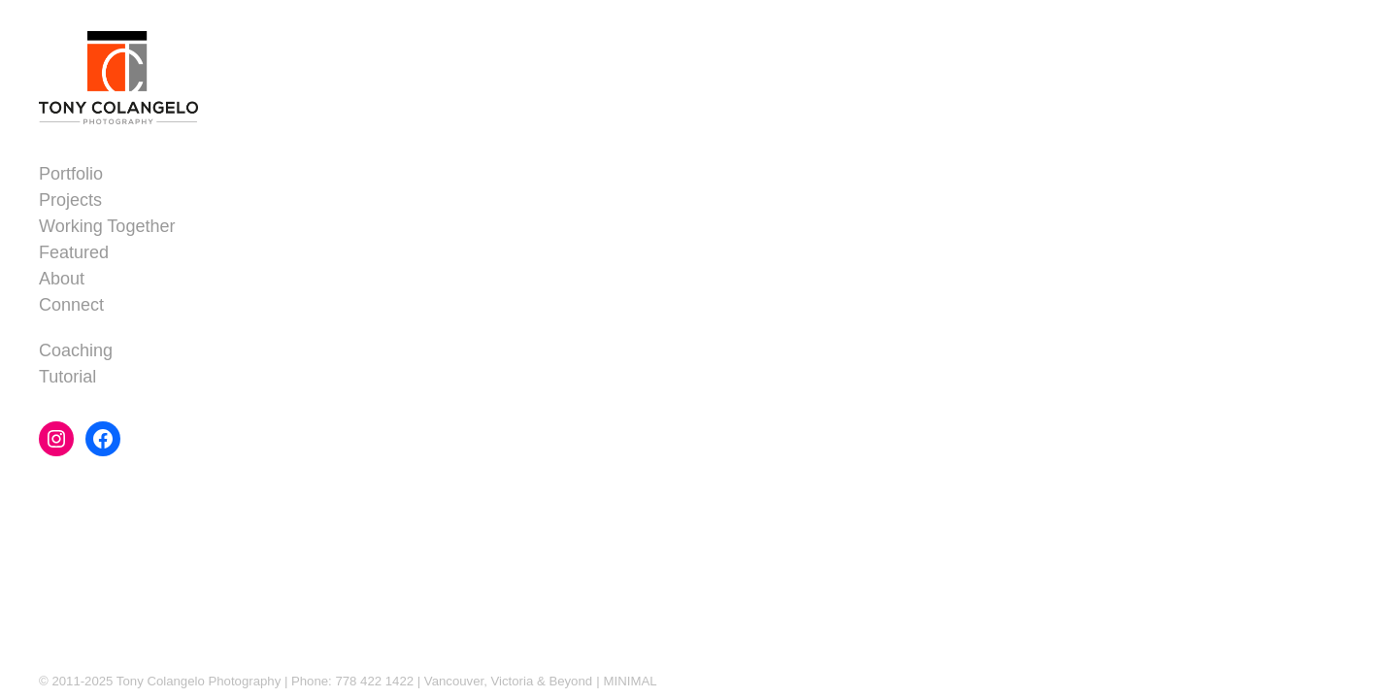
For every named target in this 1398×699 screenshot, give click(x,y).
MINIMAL (630, 681)
